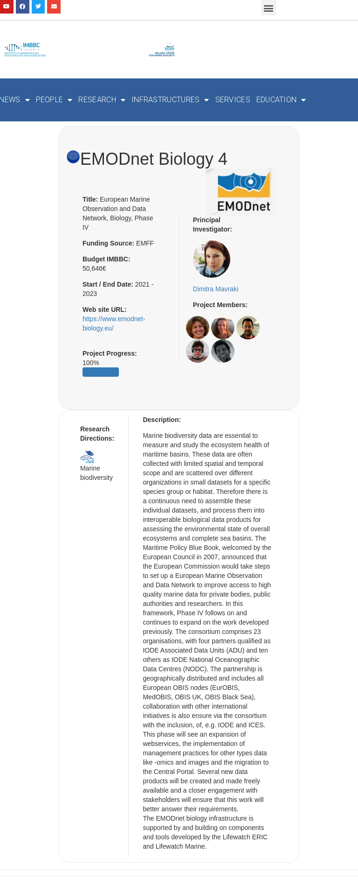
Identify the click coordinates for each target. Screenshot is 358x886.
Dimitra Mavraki (215, 289)
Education (281, 99)
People (54, 99)
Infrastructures (170, 99)
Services (232, 99)
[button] (268, 7)
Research (101, 99)
